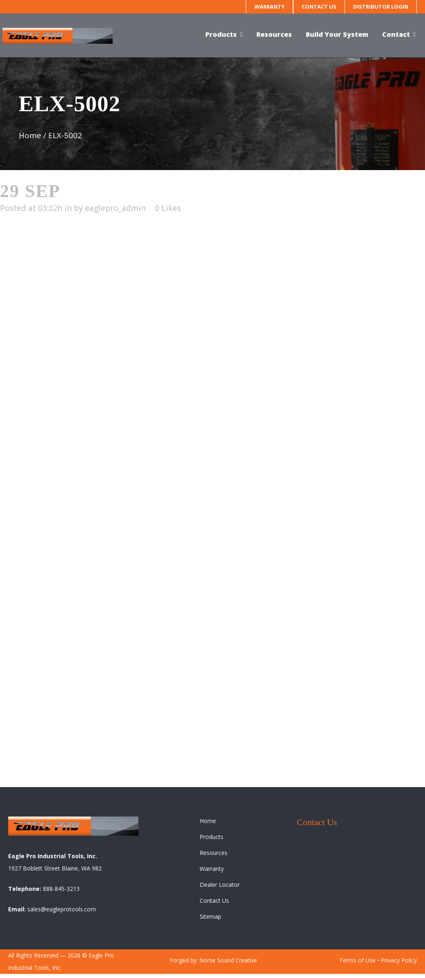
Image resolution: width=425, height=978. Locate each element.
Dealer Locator (220, 889)
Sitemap (210, 920)
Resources (213, 857)
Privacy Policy (399, 964)
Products (211, 841)
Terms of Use (357, 964)
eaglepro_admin (115, 208)
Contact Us (319, 6)
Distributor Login (380, 6)
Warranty (269, 6)
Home (30, 135)
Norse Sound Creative (228, 964)
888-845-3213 (61, 893)
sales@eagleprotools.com (61, 913)
